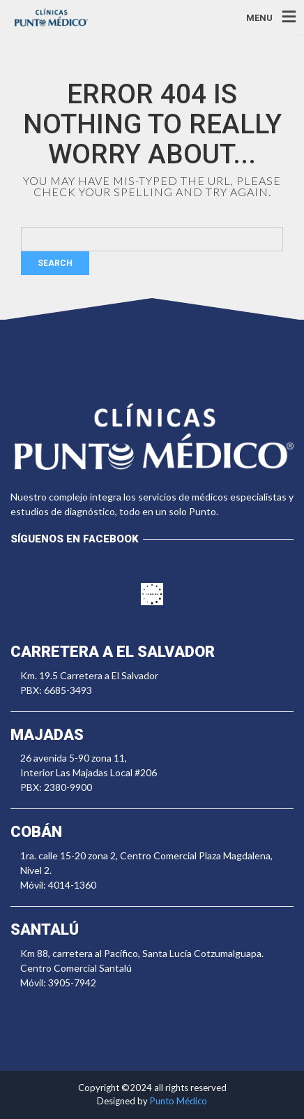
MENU (259, 17)
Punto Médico (178, 1100)
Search (55, 263)
